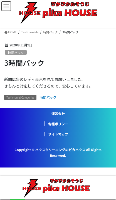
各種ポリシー (58, 123)
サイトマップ (58, 134)
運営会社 (58, 113)
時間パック (16, 52)
